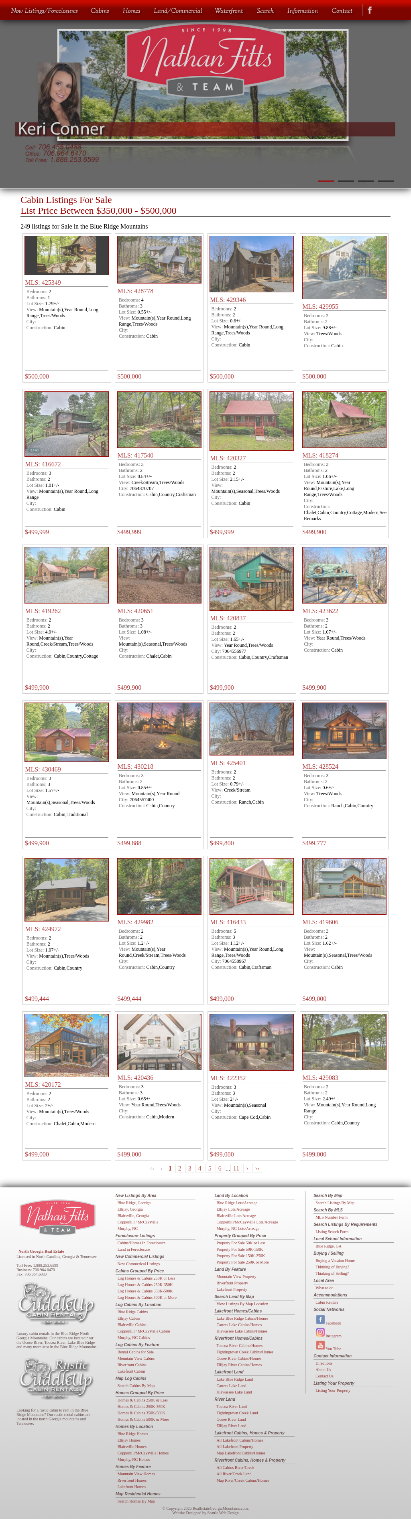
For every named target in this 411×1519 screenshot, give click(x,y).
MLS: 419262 (43, 611)
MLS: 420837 (228, 618)
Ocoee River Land (231, 1419)
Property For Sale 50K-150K (239, 1249)
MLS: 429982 (135, 922)
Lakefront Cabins (132, 1371)
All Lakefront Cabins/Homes (239, 1440)
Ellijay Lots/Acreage (233, 1209)
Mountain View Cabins (136, 1358)
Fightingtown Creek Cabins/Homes (244, 1352)
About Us (323, 1369)
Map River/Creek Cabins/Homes (242, 1480)
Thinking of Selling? (332, 1273)
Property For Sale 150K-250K (240, 1256)
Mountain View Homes (136, 1474)
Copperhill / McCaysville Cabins (144, 1331)
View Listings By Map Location (242, 1304)
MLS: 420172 (43, 1084)
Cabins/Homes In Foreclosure (141, 1243)
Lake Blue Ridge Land (234, 1379)
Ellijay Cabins (129, 1318)
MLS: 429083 (320, 1077)
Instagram (328, 1332)
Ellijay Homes (129, 1440)
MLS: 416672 (43, 464)
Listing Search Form (331, 1231)
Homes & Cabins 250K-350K (141, 1406)
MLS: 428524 (320, 766)
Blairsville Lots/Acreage (236, 1215)
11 (236, 1168)
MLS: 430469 (43, 769)
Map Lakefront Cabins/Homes (240, 1453)
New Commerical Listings (139, 1264)
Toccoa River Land (231, 1406)
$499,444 (37, 998)
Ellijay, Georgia (130, 1209)
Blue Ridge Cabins (133, 1312)
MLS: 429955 (320, 306)
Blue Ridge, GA (328, 1246)
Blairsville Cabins (132, 1325)
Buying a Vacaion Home (335, 1260)
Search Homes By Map (136, 1501)
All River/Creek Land (233, 1474)
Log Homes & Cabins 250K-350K (145, 1284)
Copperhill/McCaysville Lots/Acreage (247, 1222)
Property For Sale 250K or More (242, 1262)
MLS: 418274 (320, 455)
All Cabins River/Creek (235, 1467)
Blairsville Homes (132, 1446)
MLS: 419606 (320, 922)
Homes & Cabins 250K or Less (143, 1400)
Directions (323, 1363)
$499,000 (222, 998)
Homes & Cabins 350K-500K (141, 1413)
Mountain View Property (236, 1276)
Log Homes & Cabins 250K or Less (146, 1278)
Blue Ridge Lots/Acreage (236, 1203)
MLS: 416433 (228, 922)
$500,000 (37, 376)
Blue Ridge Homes (133, 1434)
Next (396, 100)
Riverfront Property (232, 1283)
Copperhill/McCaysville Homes (143, 1453)
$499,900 (314, 532)
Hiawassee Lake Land (234, 1392)
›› (257, 1168)
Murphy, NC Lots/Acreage (237, 1228)
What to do (324, 1288)
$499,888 (129, 843)
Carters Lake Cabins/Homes (239, 1325)
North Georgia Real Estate (41, 1251)
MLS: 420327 (228, 458)
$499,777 (314, 843)
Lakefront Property (231, 1289)
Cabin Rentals (326, 1302)
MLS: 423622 (320, 611)
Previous (15, 100)
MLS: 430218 (135, 766)
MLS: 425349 (43, 282)
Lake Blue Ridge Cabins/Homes (242, 1318)
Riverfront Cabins (132, 1365)
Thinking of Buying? (332, 1267)
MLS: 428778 (135, 291)
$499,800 (222, 843)
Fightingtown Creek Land (237, 1413)
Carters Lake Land (231, 1385)
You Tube (328, 1345)
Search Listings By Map (334, 1203)
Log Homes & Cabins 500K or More (147, 1297)
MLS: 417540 (135, 455)
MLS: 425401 (228, 763)
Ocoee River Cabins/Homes (238, 1358)
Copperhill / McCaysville (138, 1222)
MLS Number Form (331, 1217)
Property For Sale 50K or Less (240, 1243)
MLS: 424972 (43, 929)
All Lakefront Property (234, 1446)
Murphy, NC (128, 1228)
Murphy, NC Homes (134, 1459)
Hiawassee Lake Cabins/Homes (241, 1331)
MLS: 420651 (135, 611)
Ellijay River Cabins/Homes (239, 1365)
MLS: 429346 (228, 299)
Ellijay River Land (231, 1426)
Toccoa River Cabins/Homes (239, 1345)
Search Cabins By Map (136, 1385)
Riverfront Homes (132, 1480)
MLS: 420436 (135, 1077)
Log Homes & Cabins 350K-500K (145, 1291)
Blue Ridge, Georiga (134, 1203)
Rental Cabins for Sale (136, 1352)
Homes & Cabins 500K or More (143, 1419)
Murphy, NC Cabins (134, 1337)
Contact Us (324, 1376)
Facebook (328, 1319)
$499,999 (37, 532)
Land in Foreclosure (134, 1249)
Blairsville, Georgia (133, 1215)
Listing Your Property (332, 1390)
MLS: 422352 (228, 1078)
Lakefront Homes (132, 1487)
